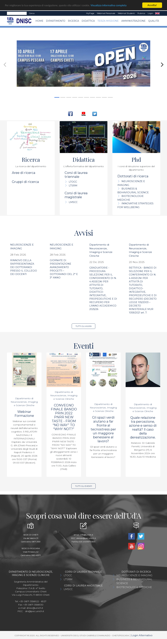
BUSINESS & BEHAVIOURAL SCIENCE (134, 581)
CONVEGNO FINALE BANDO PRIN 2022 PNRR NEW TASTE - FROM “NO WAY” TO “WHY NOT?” (64, 417)
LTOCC (73, 181)
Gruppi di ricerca (25, 182)
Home (39, 20)
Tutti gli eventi (83, 486)
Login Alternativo (141, 635)
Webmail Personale (106, 13)
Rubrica (141, 13)
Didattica (88, 20)
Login (150, 13)
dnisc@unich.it (35, 607)
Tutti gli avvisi (83, 326)
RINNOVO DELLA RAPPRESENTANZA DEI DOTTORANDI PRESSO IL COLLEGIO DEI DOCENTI (23, 267)
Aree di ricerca (23, 173)
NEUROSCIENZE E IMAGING (134, 575)
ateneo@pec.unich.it (86, 538)
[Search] (17, 13)
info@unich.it (86, 534)
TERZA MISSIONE (108, 20)
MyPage (90, 13)
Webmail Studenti (126, 13)
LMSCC (73, 202)
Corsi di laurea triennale (76, 175)
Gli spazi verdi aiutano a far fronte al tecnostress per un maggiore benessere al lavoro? (103, 429)
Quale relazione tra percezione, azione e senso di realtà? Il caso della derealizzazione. (143, 427)
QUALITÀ (153, 20)
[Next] (161, 64)
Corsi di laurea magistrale (76, 195)
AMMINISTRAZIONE (133, 20)
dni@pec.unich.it (34, 611)
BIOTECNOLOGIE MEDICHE (134, 587)
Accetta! (152, 5)
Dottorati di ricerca (132, 176)
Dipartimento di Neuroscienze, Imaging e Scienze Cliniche (24, 402)
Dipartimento (55, 20)
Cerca (31, 13)
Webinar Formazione (24, 414)
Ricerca (73, 20)
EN (157, 13)
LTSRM (73, 185)
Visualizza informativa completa (109, 5)
